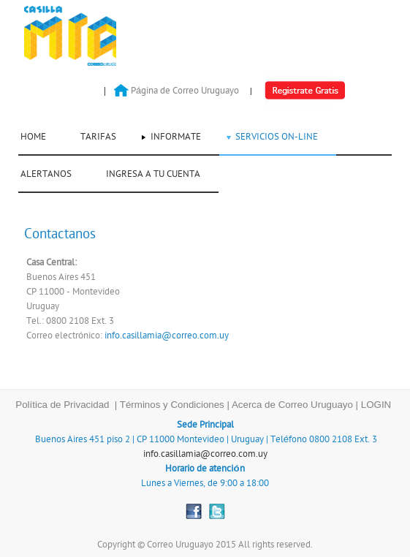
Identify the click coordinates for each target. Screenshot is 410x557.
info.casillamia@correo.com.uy (167, 335)
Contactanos (60, 234)
